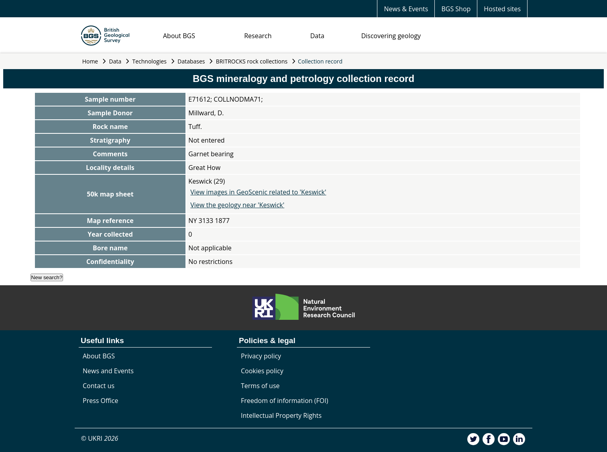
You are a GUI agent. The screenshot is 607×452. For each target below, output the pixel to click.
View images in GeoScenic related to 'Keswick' (258, 192)
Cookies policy (262, 370)
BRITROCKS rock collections (251, 61)
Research (257, 35)
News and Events (108, 370)
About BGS (179, 35)
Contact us (98, 385)
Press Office (100, 400)
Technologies (149, 61)
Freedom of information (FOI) (284, 400)
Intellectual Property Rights (281, 415)
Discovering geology (391, 35)
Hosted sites (502, 8)
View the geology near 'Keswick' (237, 204)
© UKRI (99, 438)
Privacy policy (261, 356)
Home (90, 61)
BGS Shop (456, 8)
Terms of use (260, 385)
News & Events (406, 8)
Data (317, 35)
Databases (191, 61)
